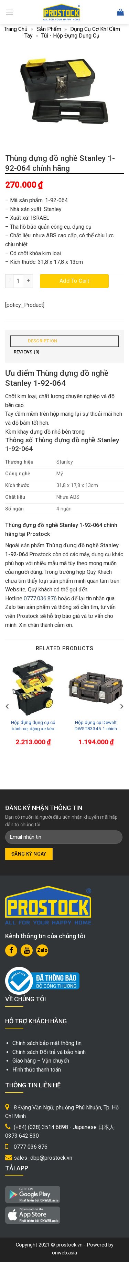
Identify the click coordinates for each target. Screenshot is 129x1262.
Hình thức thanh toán (36, 1069)
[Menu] (9, 11)
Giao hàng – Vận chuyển (40, 1060)
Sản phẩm (48, 29)
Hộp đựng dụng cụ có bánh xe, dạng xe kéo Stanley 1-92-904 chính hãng (33, 726)
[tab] (64, 341)
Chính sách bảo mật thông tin (47, 1043)
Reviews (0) (27, 351)
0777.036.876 (40, 598)
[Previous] (7, 706)
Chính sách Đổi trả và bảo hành (49, 1052)
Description (42, 340)
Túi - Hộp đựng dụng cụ (70, 35)
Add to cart (74, 281)
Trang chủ (16, 29)
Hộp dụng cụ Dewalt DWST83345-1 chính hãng (96, 726)
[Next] (121, 706)
